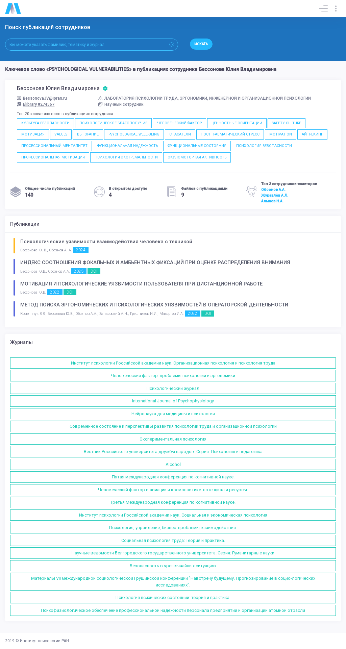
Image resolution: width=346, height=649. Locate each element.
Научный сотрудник (121, 104)
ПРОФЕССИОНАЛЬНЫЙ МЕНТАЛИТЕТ (54, 146)
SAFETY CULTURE (286, 123)
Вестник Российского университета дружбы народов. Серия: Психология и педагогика (173, 451)
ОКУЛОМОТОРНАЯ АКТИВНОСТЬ (197, 157)
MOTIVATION (280, 134)
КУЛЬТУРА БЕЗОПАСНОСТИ (45, 123)
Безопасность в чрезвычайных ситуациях (173, 565)
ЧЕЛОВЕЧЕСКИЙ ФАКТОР (179, 123)
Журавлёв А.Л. (274, 195)
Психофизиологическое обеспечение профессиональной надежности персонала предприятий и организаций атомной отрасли (173, 610)
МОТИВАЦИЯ (33, 134)
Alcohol (173, 464)
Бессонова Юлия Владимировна (62, 88)
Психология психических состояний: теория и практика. (173, 597)
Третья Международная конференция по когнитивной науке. (173, 502)
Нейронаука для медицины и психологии (173, 413)
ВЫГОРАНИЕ (88, 134)
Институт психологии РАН (44, 641)
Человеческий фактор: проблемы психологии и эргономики (173, 375)
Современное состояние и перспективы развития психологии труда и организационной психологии (173, 426)
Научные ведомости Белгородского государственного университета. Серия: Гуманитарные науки (173, 552)
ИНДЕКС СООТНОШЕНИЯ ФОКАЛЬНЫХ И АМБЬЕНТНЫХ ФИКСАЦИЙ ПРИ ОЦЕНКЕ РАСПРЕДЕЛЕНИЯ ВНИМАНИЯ (155, 262)
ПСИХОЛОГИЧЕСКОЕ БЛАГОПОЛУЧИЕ (113, 123)
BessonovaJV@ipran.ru (42, 98)
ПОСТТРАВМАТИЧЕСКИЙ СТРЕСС (230, 134)
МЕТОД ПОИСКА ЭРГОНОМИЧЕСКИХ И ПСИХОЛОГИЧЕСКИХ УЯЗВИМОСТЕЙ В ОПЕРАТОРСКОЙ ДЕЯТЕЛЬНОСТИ (154, 305)
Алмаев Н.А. (272, 201)
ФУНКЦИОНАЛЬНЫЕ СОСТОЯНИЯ (197, 146)
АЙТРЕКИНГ (312, 134)
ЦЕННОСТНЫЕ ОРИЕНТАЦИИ (237, 123)
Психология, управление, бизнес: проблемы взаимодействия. (173, 527)
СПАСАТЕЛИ (180, 134)
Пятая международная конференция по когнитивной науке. (173, 476)
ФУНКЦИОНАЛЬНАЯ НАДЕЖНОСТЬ (127, 146)
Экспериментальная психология (173, 439)
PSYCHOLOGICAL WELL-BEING (133, 134)
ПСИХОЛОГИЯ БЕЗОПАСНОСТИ (264, 146)
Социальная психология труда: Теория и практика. (173, 540)
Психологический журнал (173, 388)
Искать (201, 44)
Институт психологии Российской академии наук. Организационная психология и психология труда (173, 363)
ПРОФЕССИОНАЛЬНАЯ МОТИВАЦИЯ (53, 157)
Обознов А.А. (273, 189)
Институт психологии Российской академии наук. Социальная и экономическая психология (173, 515)
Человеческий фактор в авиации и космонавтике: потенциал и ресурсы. (173, 489)
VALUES (60, 134)
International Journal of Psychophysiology (173, 400)
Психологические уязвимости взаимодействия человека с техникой (106, 242)
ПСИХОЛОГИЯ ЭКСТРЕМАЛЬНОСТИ (126, 157)
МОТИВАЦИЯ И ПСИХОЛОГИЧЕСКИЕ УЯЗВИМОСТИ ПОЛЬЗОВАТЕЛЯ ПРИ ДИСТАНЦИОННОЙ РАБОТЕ (141, 284)
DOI (94, 271)
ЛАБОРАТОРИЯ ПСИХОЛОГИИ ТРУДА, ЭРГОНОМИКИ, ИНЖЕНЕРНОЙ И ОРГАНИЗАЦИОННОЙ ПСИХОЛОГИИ (204, 98)
